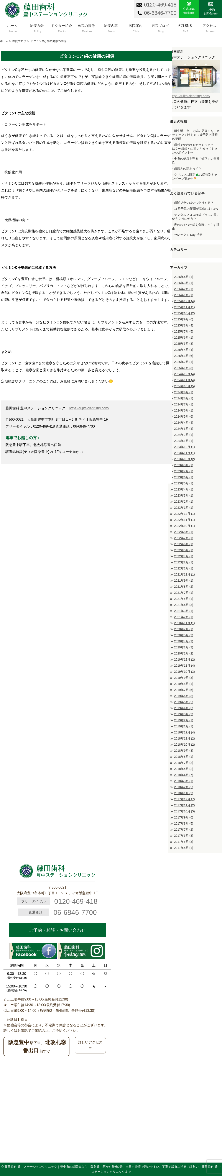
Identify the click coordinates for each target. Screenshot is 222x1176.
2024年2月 (183, 434)
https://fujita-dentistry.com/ (89, 408)
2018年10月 (184, 744)
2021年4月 (183, 605)
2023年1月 (183, 507)
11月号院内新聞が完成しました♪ (196, 208)
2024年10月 (184, 386)
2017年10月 (184, 811)
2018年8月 (183, 756)
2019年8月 (183, 684)
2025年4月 (183, 349)
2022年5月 (183, 550)
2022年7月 (183, 538)
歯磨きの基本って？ (187, 168)
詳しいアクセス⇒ (90, 1045)
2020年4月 (183, 641)
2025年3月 (183, 356)
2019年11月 (184, 665)
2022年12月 (184, 513)
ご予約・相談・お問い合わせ (57, 930)
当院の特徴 (86, 27)
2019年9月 (183, 677)
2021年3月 (183, 611)
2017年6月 (183, 835)
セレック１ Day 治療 (188, 234)
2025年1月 (183, 368)
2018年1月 (183, 793)
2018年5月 (183, 769)
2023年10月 (184, 459)
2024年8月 (183, 398)
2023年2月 (183, 501)
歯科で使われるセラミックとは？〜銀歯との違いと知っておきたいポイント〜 (195, 148)
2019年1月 (183, 726)
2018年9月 (183, 750)
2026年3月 (183, 283)
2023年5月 (183, 483)
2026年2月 (183, 289)
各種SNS (185, 27)
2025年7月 (183, 331)
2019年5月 (183, 702)
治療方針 (37, 27)
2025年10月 (184, 313)
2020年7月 (183, 629)
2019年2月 (183, 720)
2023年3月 (183, 495)
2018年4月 (183, 775)
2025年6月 (183, 337)
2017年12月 (184, 799)
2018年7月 (183, 762)
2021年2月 (183, 617)
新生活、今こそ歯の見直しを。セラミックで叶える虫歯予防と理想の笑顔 (196, 134)
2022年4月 (183, 556)
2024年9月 (183, 392)
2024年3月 (183, 428)
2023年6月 (183, 477)
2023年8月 (183, 465)
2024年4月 (183, 422)
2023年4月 (183, 489)
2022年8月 (183, 532)
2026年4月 (183, 277)
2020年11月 (184, 623)
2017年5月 (183, 841)
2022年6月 (183, 544)
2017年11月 (184, 805)
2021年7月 (183, 592)
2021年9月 (183, 580)
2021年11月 (184, 574)
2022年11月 (184, 520)
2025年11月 (184, 307)
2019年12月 (184, 659)
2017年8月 (183, 823)
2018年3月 (183, 781)
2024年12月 (184, 374)
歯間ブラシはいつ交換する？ (194, 202)
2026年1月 (183, 295)
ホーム (12, 27)
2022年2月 (183, 562)
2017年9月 (183, 817)
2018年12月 (184, 732)
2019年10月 (184, 671)
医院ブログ (160, 27)
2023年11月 (184, 453)
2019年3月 (183, 714)
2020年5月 (183, 635)
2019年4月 (183, 708)
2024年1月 (183, 441)
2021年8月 (183, 586)
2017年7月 (183, 829)
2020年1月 (183, 653)
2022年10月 (184, 526)
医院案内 (135, 27)
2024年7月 (183, 404)
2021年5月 (183, 598)
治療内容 (111, 27)
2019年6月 (183, 696)
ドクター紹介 (61, 27)
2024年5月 (183, 416)
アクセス (209, 27)
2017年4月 (183, 848)
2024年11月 (184, 380)
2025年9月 (183, 319)
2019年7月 (183, 690)
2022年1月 (183, 568)
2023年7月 (183, 471)
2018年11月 (184, 738)
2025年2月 (183, 362)
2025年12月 (184, 301)
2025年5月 (183, 343)
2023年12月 (184, 447)
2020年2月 (183, 647)
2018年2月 (183, 787)
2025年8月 (183, 325)
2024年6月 (183, 410)
